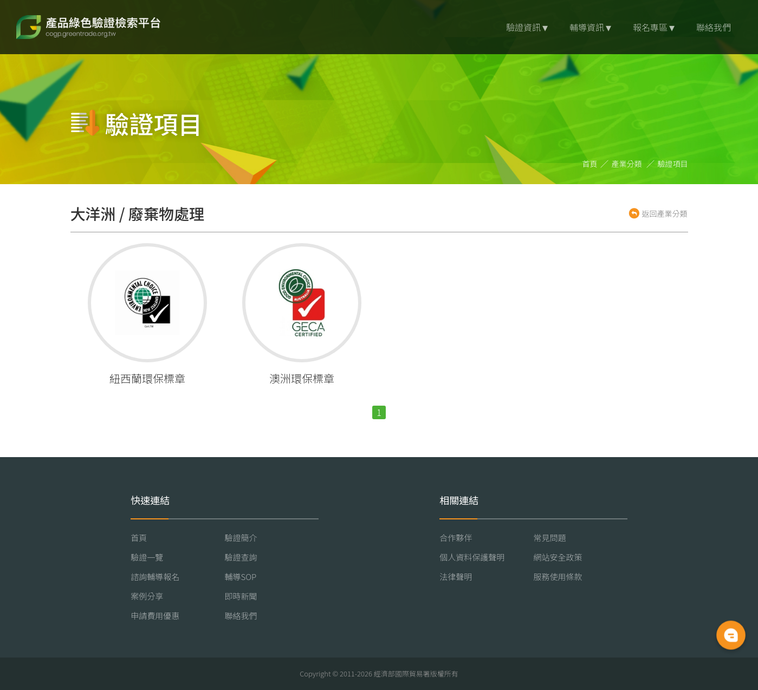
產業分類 (626, 163)
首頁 (589, 163)
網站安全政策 (558, 557)
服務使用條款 (558, 576)
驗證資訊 (523, 27)
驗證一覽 (147, 557)
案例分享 (147, 596)
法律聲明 (455, 576)
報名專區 (650, 27)
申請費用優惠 (155, 615)
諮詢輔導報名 (155, 576)
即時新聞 (241, 596)
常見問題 (550, 537)
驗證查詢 (241, 557)
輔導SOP (241, 576)
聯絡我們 (713, 27)
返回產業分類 (665, 213)
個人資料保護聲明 (471, 557)
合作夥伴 (455, 537)
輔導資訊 (586, 27)
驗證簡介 (241, 537)
